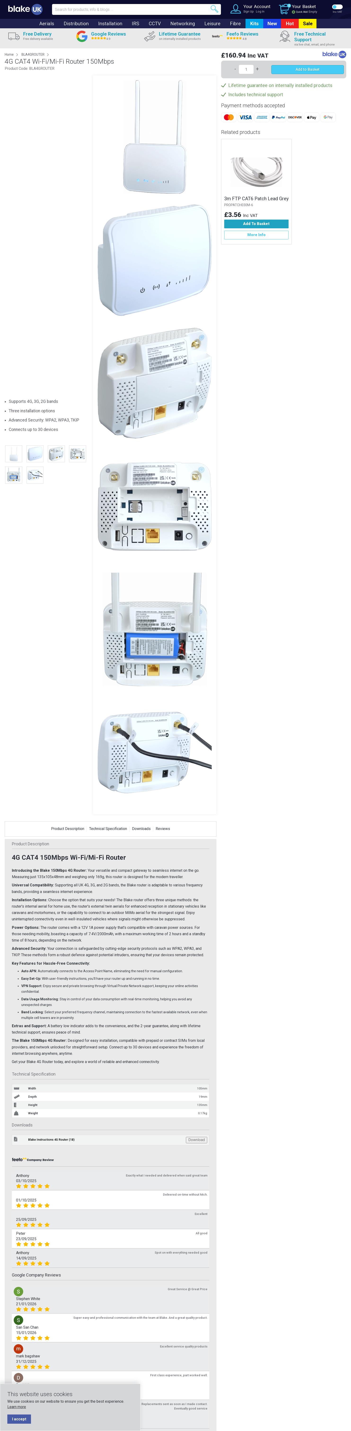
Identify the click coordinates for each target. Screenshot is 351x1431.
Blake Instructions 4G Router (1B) (51, 1139)
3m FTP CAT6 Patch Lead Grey (256, 198)
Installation (110, 23)
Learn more (16, 1407)
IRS (135, 23)
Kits (254, 23)
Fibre (235, 23)
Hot (290, 23)
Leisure (212, 23)
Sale (307, 23)
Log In (260, 11)
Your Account (256, 6)
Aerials (46, 23)
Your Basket (304, 6)
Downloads (141, 828)
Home (9, 54)
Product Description (67, 828)
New (272, 23)
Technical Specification (108, 828)
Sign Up (248, 11)
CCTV (155, 23)
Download (196, 1140)
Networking (182, 23)
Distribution (76, 23)
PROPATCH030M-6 (238, 205)
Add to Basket (308, 69)
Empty (313, 11)
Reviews (163, 828)
